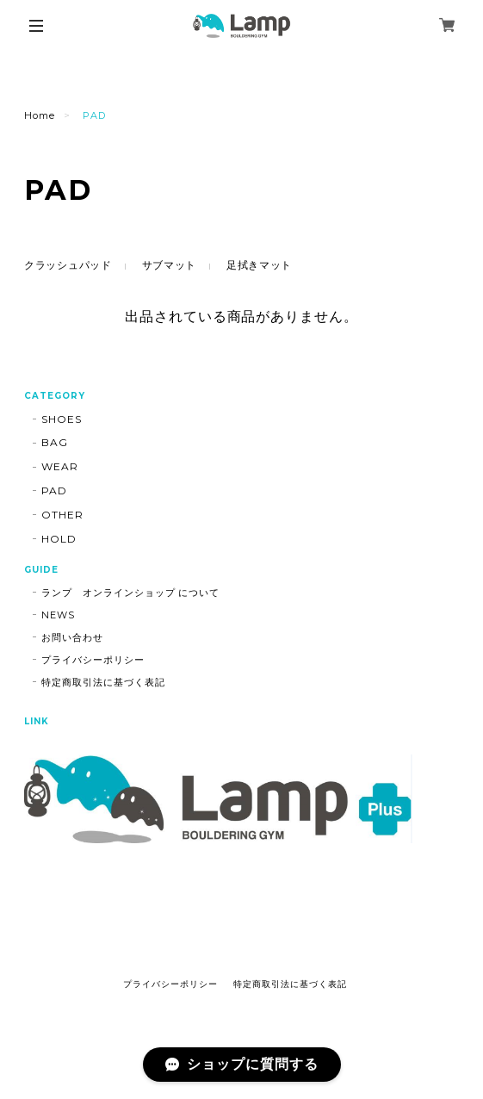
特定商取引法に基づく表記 (103, 682)
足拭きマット (259, 264)
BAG (54, 442)
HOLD (59, 538)
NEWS (58, 615)
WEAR (59, 466)
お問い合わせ (72, 637)
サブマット (169, 264)
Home (39, 115)
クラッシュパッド (68, 264)
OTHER (62, 514)
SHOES (61, 419)
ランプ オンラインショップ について (130, 593)
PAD (54, 490)
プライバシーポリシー (93, 660)
